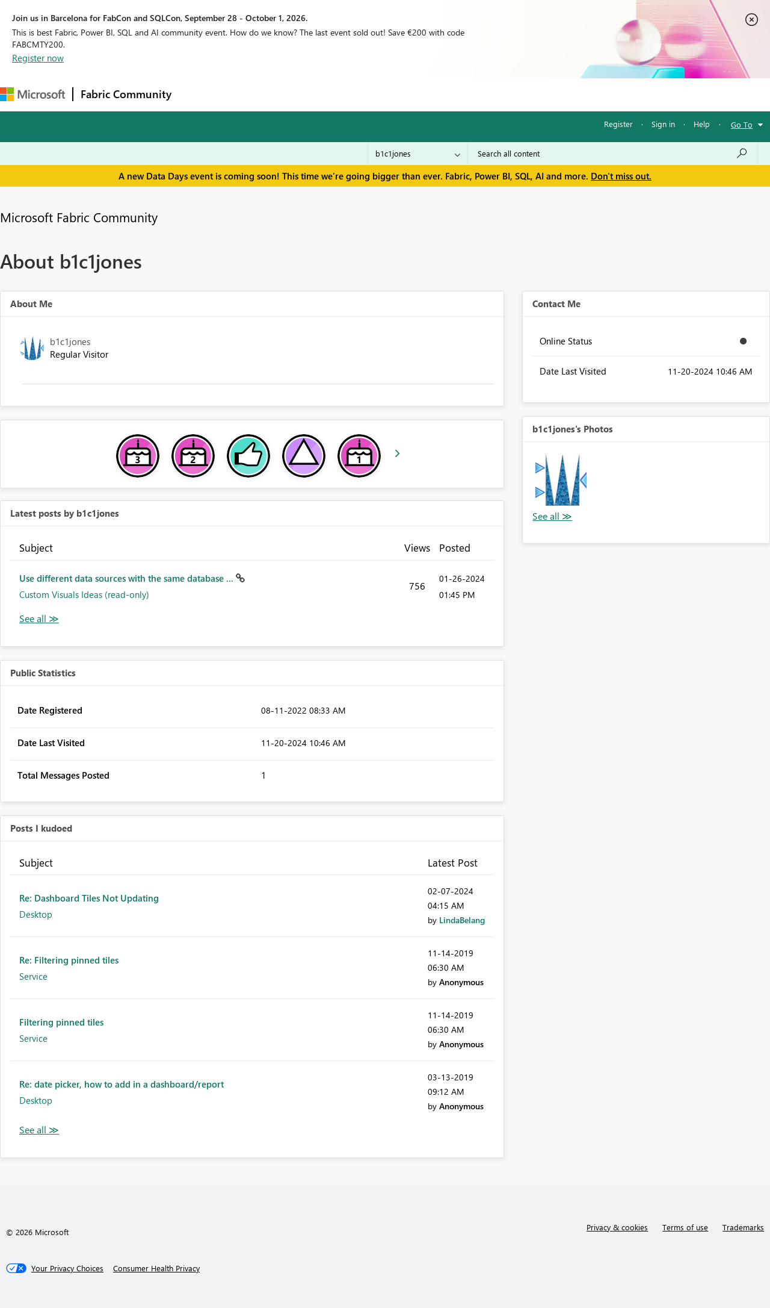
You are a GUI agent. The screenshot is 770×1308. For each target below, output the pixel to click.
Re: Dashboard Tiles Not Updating (89, 898)
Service (33, 976)
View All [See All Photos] (552, 516)
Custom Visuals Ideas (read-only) (84, 594)
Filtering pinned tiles (61, 1022)
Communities (354, 94)
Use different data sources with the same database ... (127, 578)
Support (505, 94)
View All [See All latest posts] (39, 619)
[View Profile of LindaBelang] (462, 920)
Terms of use (685, 1227)
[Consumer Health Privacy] (156, 1268)
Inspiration (251, 94)
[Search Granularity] (417, 153)
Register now (38, 58)
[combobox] (612, 153)
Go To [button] (742, 124)
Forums (199, 94)
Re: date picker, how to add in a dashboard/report (121, 1084)
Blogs (408, 94)
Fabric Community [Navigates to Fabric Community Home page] (126, 94)
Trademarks (743, 1227)
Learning (455, 94)
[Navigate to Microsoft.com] (32, 94)
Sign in (663, 124)
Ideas (301, 94)
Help (702, 124)
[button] (560, 480)
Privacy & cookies (617, 1227)
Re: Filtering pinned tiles (69, 960)
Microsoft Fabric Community (79, 216)
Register (618, 124)
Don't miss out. (621, 176)
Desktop (35, 914)
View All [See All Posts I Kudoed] (39, 1130)
